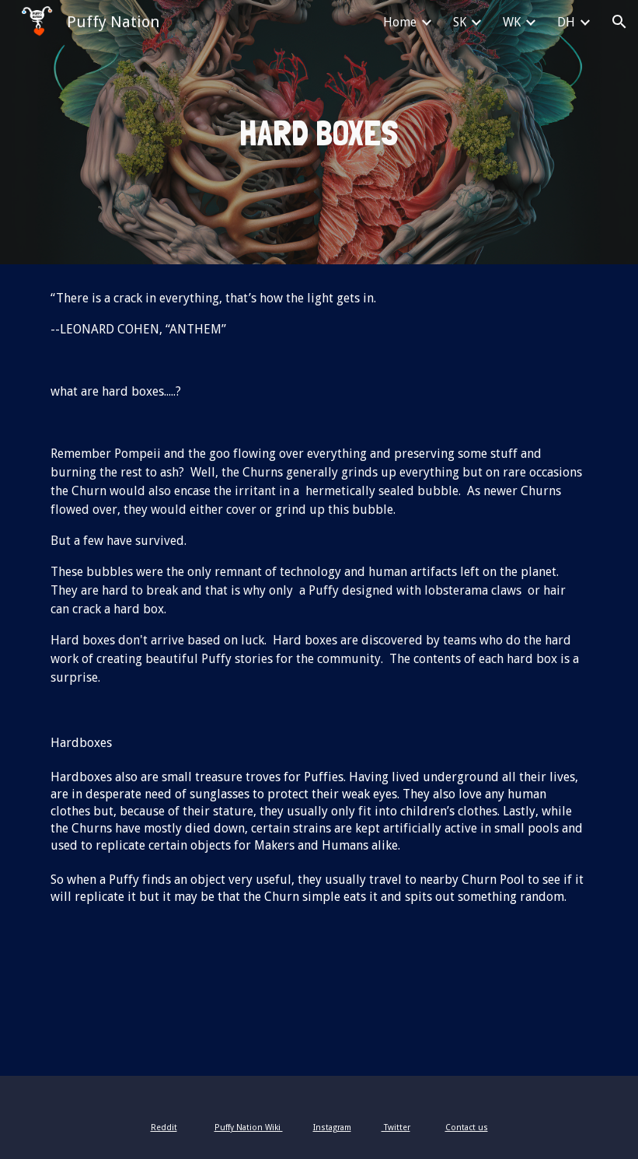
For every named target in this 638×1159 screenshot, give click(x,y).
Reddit (164, 1127)
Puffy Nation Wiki (248, 1127)
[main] (319, 132)
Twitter (396, 1127)
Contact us (466, 1127)
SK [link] (459, 22)
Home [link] (400, 22)
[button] (619, 21)
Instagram (332, 1127)
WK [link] (512, 22)
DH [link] (566, 22)
